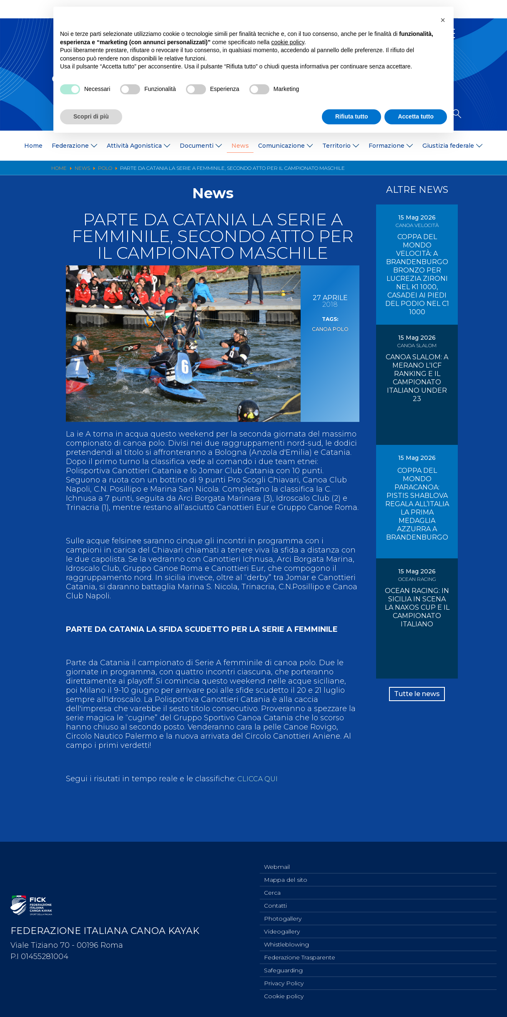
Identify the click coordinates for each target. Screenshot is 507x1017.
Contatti (275, 899)
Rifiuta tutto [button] (351, 116)
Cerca (272, 885)
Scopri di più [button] (91, 116)
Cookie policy (284, 995)
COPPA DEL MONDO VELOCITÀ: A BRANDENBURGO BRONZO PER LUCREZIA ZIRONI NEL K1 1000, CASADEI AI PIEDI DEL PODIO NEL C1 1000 (417, 274)
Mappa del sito (285, 872)
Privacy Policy (284, 982)
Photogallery (282, 913)
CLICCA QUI (258, 778)
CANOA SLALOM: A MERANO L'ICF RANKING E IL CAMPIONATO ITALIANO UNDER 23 (417, 378)
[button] (442, 20)
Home (33, 145)
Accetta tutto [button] (416, 116)
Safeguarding (283, 968)
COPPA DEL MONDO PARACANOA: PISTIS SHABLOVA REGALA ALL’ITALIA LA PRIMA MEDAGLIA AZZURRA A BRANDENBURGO (417, 504)
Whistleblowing (286, 940)
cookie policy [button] (287, 42)
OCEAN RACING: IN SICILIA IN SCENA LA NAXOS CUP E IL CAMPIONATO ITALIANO (417, 607)
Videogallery (282, 927)
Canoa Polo (330, 328)
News (240, 145)
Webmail (277, 858)
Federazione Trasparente (299, 954)
